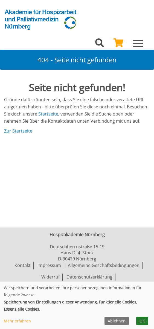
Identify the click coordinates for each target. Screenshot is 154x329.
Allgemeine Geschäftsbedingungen (104, 265)
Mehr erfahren (17, 321)
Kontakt (22, 265)
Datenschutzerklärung (89, 277)
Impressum (49, 265)
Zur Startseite (18, 131)
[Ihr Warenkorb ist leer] (118, 44)
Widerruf (50, 277)
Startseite (48, 114)
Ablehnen (117, 321)
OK (142, 321)
